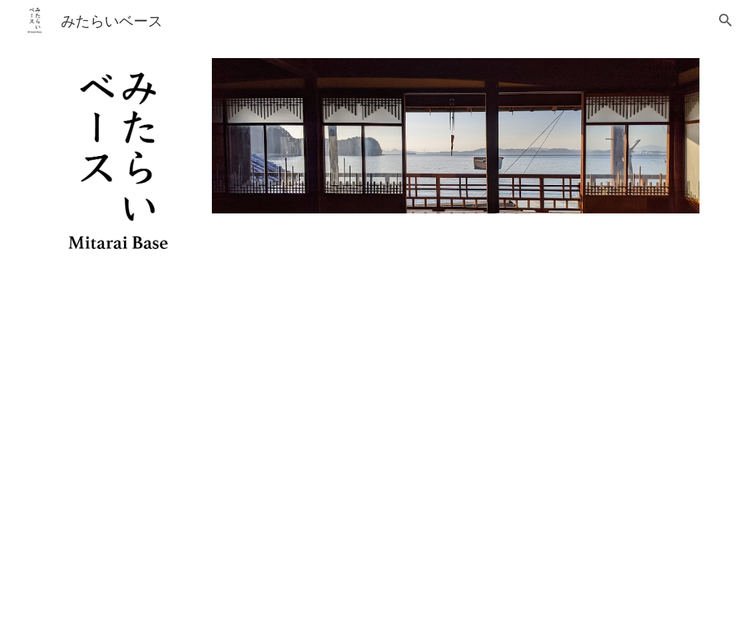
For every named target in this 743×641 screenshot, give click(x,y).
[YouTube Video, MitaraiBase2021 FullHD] (371, 461)
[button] (725, 20)
